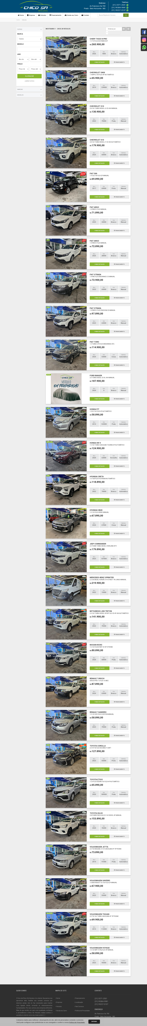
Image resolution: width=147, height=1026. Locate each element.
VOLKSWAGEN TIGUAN (104, 911)
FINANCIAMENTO (119, 58)
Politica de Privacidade (82, 1007)
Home (21, 15)
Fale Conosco (79, 1003)
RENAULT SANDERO (102, 709)
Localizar (29, 76)
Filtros (29, 29)
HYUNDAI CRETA (102, 474)
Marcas (29, 89)
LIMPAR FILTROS (29, 81)
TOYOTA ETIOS (104, 777)
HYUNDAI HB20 (99, 507)
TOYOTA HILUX (106, 810)
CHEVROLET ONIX (102, 70)
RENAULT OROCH (99, 676)
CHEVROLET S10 (103, 103)
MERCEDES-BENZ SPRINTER (108, 575)
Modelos (29, 95)
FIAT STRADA (102, 272)
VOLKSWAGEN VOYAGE (101, 945)
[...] (44, 1011)
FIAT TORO (102, 339)
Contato (85, 15)
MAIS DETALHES (100, 58)
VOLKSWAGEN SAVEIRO (103, 878)
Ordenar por (107, 29)
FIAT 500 (99, 171)
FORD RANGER (102, 373)
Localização (78, 998)
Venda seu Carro (71, 15)
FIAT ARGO (98, 204)
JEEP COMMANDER (103, 541)
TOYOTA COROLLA (100, 743)
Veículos (42, 15)
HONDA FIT (101, 406)
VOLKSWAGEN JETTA (105, 844)
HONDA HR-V (107, 440)
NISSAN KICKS (101, 642)
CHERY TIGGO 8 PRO (99, 36)
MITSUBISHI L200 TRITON (109, 608)
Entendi (94, 1021)
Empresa (31, 15)
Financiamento (55, 15)
